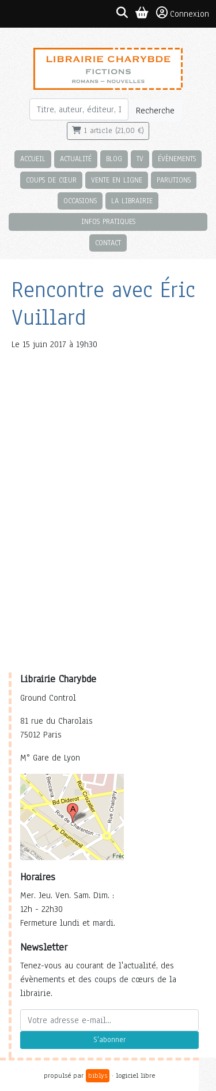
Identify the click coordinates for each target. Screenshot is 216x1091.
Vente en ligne (116, 180)
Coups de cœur (51, 180)
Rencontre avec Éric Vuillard (103, 303)
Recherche (155, 110)
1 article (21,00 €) (108, 131)
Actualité (76, 159)
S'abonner (109, 1040)
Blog (114, 159)
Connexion (182, 13)
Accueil (33, 159)
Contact (108, 243)
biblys (97, 1075)
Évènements (177, 159)
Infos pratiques (108, 221)
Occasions (80, 201)
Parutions (174, 180)
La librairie (132, 201)
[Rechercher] (79, 109)
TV (140, 159)
